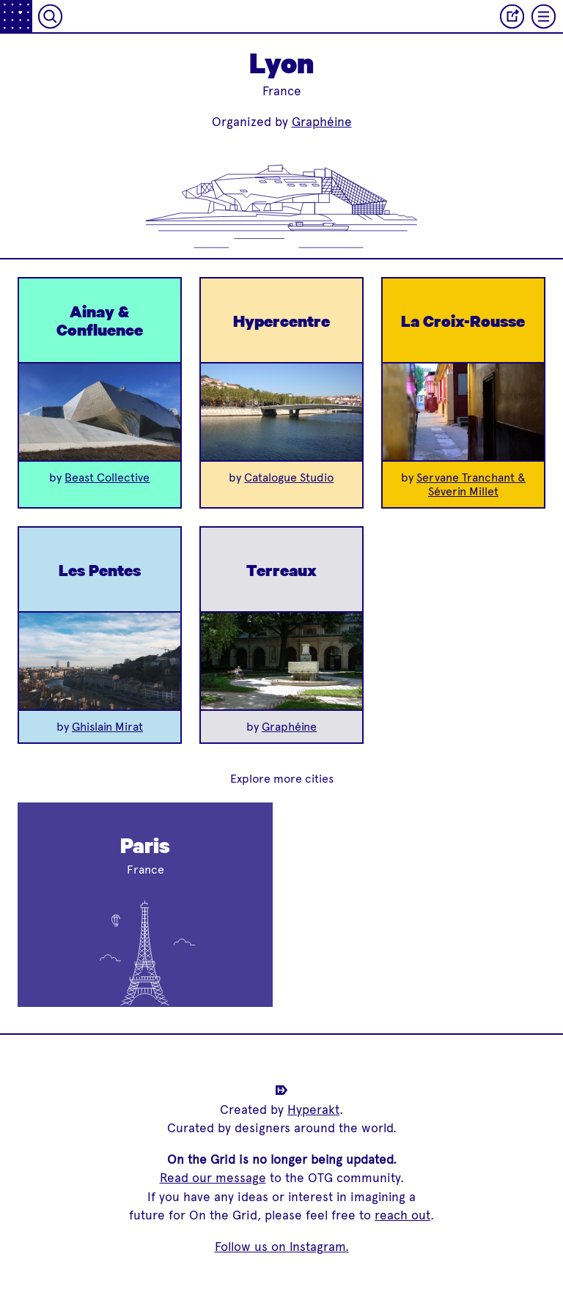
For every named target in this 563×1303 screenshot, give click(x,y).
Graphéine (322, 121)
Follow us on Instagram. (282, 1246)
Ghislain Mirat (107, 727)
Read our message (213, 1177)
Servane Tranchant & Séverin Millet (471, 484)
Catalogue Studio (289, 477)
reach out (402, 1215)
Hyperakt (313, 1109)
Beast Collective (107, 477)
